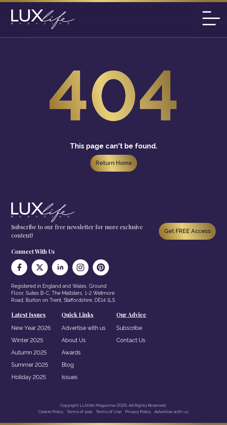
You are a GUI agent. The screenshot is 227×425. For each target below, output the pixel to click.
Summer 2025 (29, 364)
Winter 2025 (27, 340)
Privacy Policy (138, 411)
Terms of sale (79, 411)
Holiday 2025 (28, 377)
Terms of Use (109, 411)
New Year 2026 (31, 328)
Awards (71, 352)
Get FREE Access (187, 231)
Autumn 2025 (29, 352)
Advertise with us (83, 328)
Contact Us (130, 340)
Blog (67, 364)
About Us (73, 340)
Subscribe (129, 328)
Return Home (114, 163)
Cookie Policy (50, 411)
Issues (69, 377)
